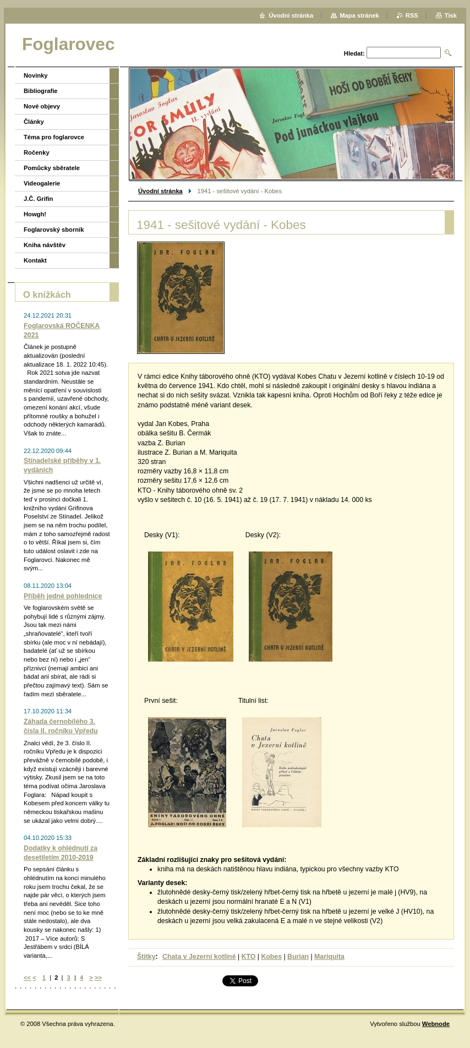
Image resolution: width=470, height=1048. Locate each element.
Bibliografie (41, 91)
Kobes (271, 956)
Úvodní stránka (160, 191)
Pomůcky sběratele (52, 168)
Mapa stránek (359, 15)
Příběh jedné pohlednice (63, 596)
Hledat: (354, 53)
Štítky (146, 956)
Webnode (436, 1023)
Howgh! (35, 214)
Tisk (451, 15)
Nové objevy (42, 106)
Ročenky (37, 152)
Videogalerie (42, 183)
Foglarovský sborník (54, 229)
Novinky (36, 75)
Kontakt (35, 260)
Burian (298, 956)
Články (34, 121)
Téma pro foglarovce (54, 137)
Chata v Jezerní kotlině (199, 956)
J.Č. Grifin (38, 198)
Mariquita (329, 956)
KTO (249, 956)
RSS (412, 15)
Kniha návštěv (44, 245)
